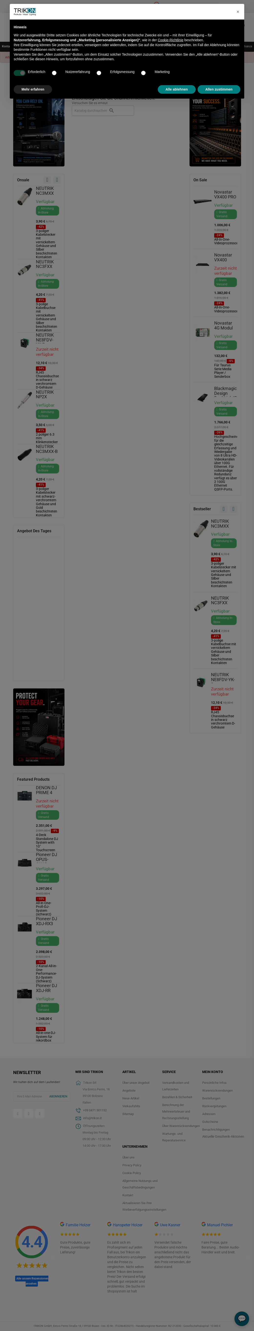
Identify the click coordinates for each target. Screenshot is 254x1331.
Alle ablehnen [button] (177, 89)
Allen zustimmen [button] (219, 89)
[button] (238, 12)
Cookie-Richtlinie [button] (170, 40)
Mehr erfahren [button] (32, 89)
